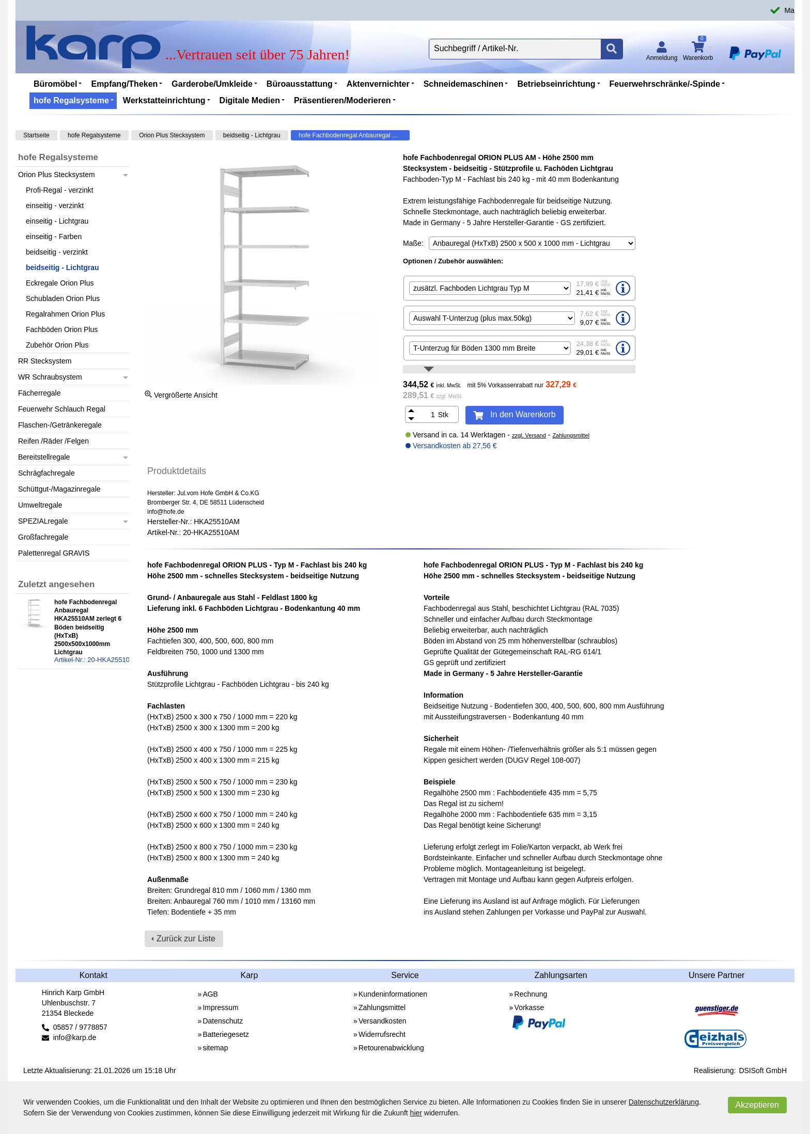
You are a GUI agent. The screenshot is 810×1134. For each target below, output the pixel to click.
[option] (519, 288)
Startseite (36, 135)
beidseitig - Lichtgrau (252, 135)
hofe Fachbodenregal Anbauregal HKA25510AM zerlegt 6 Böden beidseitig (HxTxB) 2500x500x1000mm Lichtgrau (354, 135)
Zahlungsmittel (570, 435)
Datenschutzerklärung (664, 1102)
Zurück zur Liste (186, 938)
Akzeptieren (758, 1104)
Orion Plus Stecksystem (172, 135)
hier (416, 1113)
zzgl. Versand (529, 435)
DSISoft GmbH (763, 1070)
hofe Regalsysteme (94, 135)
